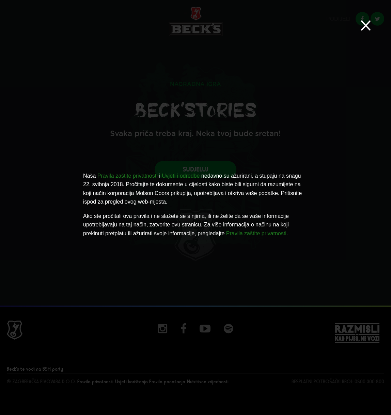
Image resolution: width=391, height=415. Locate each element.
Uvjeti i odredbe (181, 176)
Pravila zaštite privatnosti (127, 176)
